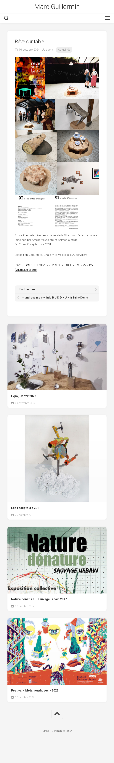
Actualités (64, 49)
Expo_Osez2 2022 (23, 396)
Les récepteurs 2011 (26, 508)
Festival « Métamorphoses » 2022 (34, 690)
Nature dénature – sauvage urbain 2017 (39, 599)
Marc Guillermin (57, 7)
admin (50, 49)
